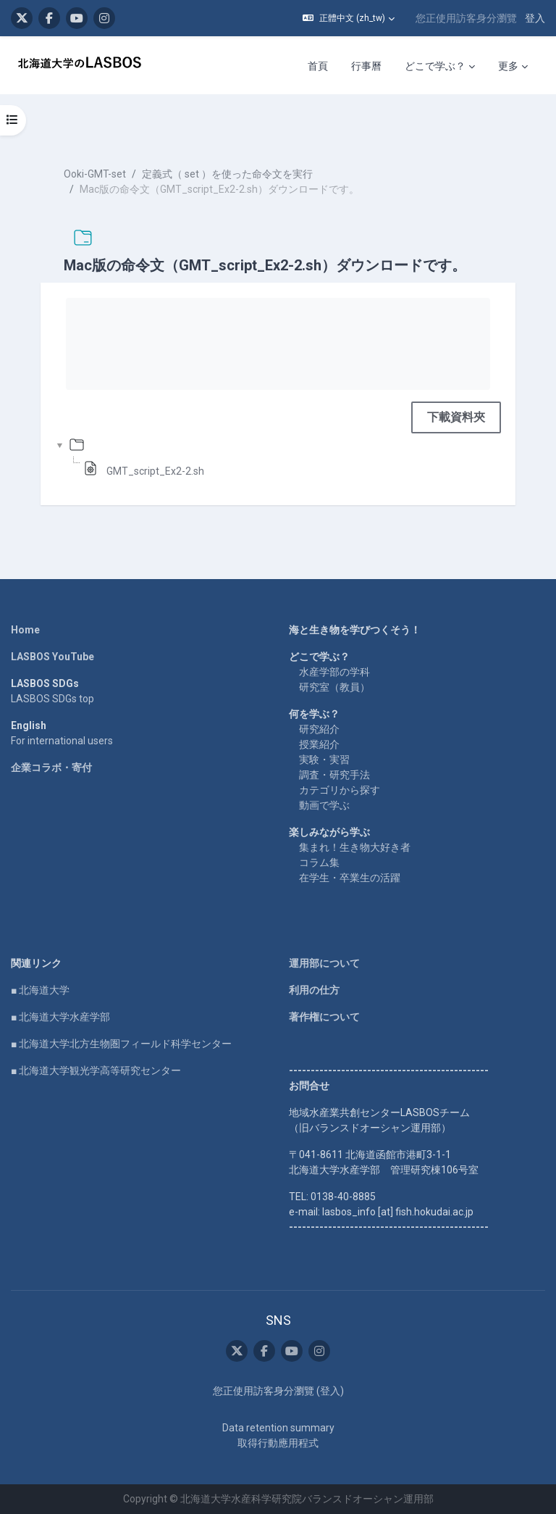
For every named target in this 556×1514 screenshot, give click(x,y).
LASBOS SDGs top (52, 698)
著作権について (324, 1017)
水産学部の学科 (334, 672)
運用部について (324, 963)
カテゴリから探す (339, 790)
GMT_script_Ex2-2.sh (155, 471)
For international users (62, 740)
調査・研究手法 (334, 775)
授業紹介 (319, 744)
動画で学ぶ (324, 805)
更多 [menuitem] (508, 66)
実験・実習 (324, 759)
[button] (348, 18)
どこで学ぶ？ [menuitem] (435, 66)
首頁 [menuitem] (318, 66)
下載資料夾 (456, 417)
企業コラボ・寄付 (51, 767)
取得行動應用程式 (278, 1443)
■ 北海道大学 (40, 990)
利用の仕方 (314, 990)
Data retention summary (278, 1428)
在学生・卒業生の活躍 (349, 877)
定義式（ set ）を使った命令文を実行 (227, 174)
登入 (535, 18)
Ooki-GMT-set (95, 174)
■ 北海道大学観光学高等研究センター (96, 1070)
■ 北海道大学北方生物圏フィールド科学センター (121, 1043)
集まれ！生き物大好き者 (354, 847)
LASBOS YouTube (52, 656)
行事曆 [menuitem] (366, 66)
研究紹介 (319, 729)
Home (25, 630)
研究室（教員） (334, 687)
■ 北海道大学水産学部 (60, 1017)
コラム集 (319, 862)
